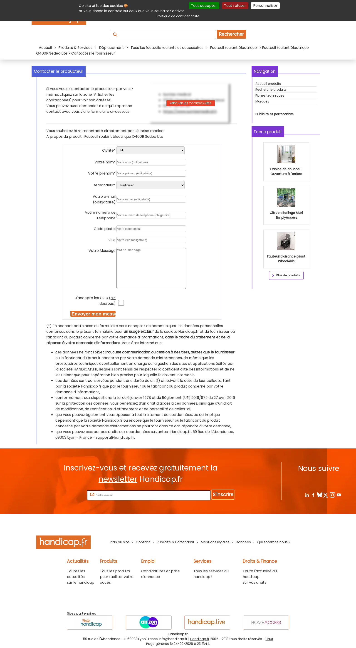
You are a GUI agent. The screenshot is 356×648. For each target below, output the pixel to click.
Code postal (105, 228)
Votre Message (102, 250)
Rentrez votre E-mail (68, 495)
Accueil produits (268, 83)
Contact (143, 542)
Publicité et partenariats (274, 114)
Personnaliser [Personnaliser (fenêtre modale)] (265, 5)
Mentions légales (215, 542)
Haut (269, 639)
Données (243, 542)
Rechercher (231, 34)
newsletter (118, 479)
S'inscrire (223, 494)
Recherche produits (271, 89)
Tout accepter (204, 5)
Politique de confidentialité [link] (178, 16)
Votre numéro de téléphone (100, 215)
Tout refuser (235, 5)
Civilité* (109, 150)
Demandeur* (104, 185)
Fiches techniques (269, 95)
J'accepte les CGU (95, 300)
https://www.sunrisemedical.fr (190, 111)
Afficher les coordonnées (190, 103)
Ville (112, 240)
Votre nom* (105, 162)
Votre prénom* (102, 173)
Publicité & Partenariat (176, 542)
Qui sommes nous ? (273, 542)
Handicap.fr (199, 639)
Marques (262, 101)
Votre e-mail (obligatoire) (104, 199)
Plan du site (119, 542)
